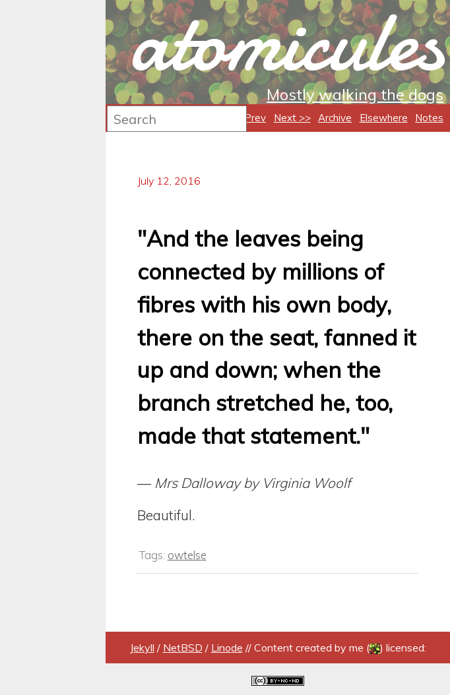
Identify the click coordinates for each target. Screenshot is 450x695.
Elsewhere (384, 117)
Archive (335, 117)
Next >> (292, 117)
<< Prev (248, 117)
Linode (227, 647)
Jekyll (142, 647)
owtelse (187, 555)
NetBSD (183, 647)
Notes (429, 117)
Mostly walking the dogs (355, 94)
